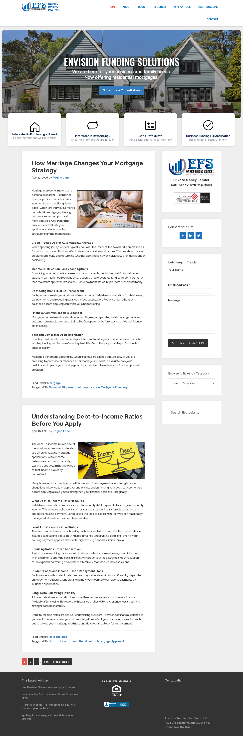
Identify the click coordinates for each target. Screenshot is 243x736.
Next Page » (61, 661)
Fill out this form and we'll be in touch (34, 137)
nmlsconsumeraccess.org (116, 681)
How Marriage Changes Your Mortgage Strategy (48, 687)
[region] (121, 88)
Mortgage (54, 383)
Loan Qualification (83, 641)
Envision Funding (52, 7)
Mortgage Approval (110, 641)
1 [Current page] (24, 661)
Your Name (176, 269)
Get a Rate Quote (150, 136)
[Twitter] (199, 235)
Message (174, 300)
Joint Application (88, 387)
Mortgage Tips (57, 636)
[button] (34, 129)
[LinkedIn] (191, 235)
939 (46, 661)
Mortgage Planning (114, 387)
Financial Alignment (62, 387)
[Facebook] (183, 235)
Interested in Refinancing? (92, 136)
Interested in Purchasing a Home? (34, 134)
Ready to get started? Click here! (208, 139)
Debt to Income (59, 641)
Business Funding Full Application (208, 136)
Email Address (179, 285)
